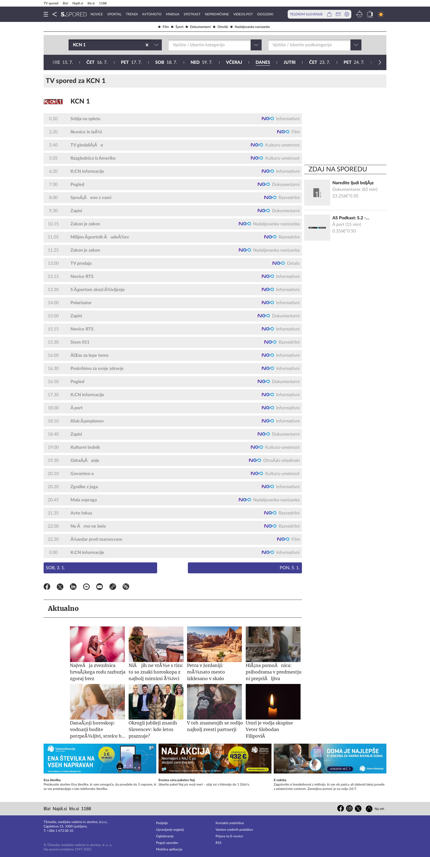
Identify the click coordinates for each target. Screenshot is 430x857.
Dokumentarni (198, 26)
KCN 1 (80, 101)
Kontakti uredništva (230, 823)
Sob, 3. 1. (55, 568)
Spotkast (192, 14)
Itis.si (91, 3)
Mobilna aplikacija (169, 849)
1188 (103, 3)
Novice (96, 14)
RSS (219, 842)
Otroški (220, 26)
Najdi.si (77, 3)
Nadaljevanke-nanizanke (250, 26)
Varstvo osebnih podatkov (234, 829)
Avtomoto (152, 14)
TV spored (51, 3)
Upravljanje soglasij (170, 829)
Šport (177, 26)
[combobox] (73, 45)
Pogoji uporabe (167, 842)
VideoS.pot (243, 14)
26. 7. (263, 62)
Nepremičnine (217, 14)
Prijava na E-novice (229, 836)
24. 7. (193, 62)
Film (163, 26)
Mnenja (172, 14)
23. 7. (158, 62)
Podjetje (162, 823)
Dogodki (265, 14)
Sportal (114, 14)
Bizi (65, 3)
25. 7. (228, 62)
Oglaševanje (165, 836)
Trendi (132, 14)
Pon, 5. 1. (290, 568)
